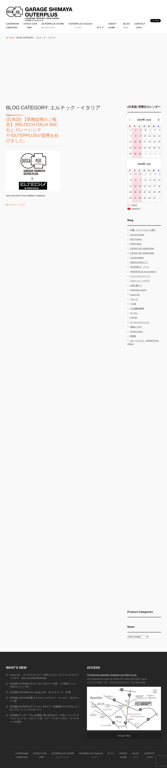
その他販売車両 (137, 308)
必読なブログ (136, 327)
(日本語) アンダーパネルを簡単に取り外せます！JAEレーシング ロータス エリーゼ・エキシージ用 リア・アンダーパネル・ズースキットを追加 (44, 718)
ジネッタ (134, 299)
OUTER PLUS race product (143, 272)
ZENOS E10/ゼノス (139, 262)
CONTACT (139, 25)
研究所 (133, 336)
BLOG (126, 25)
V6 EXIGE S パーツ (139, 267)
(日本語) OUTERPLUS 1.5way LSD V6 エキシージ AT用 (40, 692)
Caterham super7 (138, 290)
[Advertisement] (83, 73)
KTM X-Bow (135, 244)
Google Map (123, 735)
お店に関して (136, 285)
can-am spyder (137, 235)
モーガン (134, 313)
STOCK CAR (30, 25)
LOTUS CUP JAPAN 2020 (142, 253)
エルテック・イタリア (17, 205)
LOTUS (133, 318)
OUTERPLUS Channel (80, 25)
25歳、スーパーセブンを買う (143, 230)
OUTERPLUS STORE (52, 25)
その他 (133, 304)
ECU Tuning (135, 239)
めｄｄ (100, 27)
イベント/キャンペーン (140, 276)
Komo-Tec (135, 295)
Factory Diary (136, 332)
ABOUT (112, 25)
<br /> (144, 372)
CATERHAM (12, 25)
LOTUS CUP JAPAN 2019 (142, 248)
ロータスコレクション (140, 322)
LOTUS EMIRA (137, 258)
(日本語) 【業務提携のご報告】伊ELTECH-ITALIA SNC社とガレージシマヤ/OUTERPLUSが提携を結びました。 (32, 130)
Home (11, 38)
